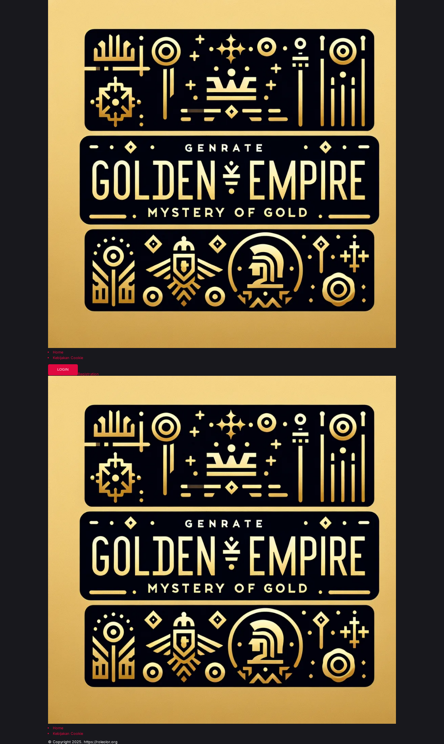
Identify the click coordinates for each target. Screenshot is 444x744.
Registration (88, 374)
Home (58, 352)
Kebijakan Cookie (68, 357)
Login (63, 369)
